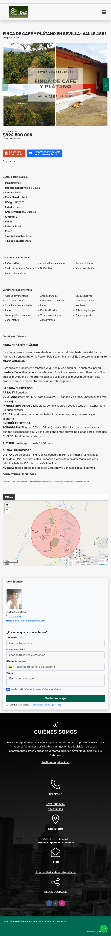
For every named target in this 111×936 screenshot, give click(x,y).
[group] (55, 84)
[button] (42, 123)
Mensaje (11, 673)
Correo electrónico (16, 649)
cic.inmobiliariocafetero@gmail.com (27, 620)
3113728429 (15, 616)
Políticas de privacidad (55, 762)
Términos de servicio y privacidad (47, 705)
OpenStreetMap (100, 565)
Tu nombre (12, 637)
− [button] (7, 510)
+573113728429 (55, 804)
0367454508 (55, 809)
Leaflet (82, 565)
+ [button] (7, 505)
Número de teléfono (16, 661)
